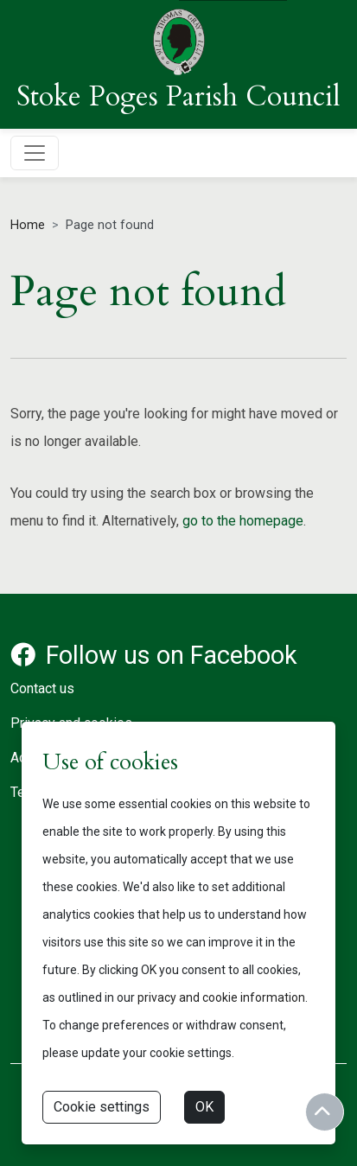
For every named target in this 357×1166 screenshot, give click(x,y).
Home (27, 225)
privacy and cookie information (221, 997)
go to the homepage (242, 521)
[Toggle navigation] (34, 153)
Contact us (42, 688)
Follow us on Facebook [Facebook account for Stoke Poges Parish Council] (153, 655)
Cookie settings (102, 1107)
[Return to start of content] (324, 1112)
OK (204, 1107)
